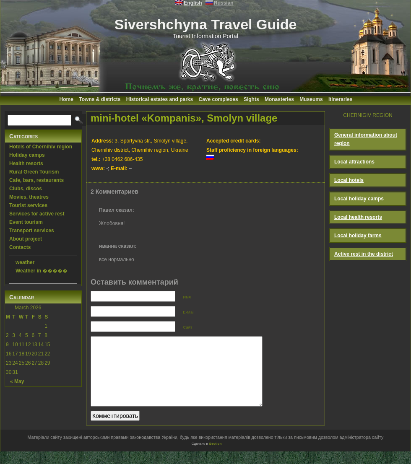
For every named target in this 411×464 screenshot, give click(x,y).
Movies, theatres (29, 197)
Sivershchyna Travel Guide (205, 24)
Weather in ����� (42, 271)
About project (25, 239)
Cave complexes (218, 99)
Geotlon (215, 456)
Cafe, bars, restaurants (36, 180)
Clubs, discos (25, 189)
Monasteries (279, 99)
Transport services (31, 230)
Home (66, 99)
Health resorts (26, 163)
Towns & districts (99, 99)
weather (25, 262)
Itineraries (340, 99)
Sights (251, 99)
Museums (311, 99)
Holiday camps (27, 155)
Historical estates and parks (159, 99)
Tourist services (28, 205)
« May (17, 381)
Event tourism (26, 222)
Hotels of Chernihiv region (40, 147)
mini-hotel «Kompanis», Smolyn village (184, 118)
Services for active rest (36, 214)
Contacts (20, 247)
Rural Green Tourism (34, 172)
